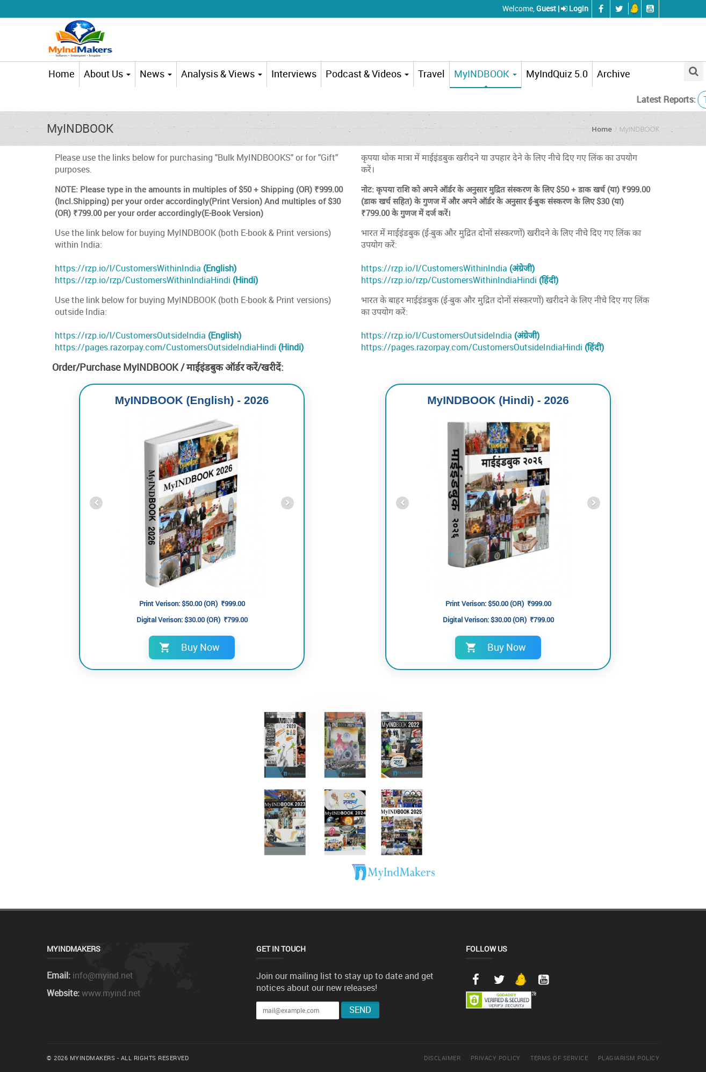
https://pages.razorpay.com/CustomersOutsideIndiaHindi (179, 347)
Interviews (293, 73)
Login (578, 8)
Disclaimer (442, 1058)
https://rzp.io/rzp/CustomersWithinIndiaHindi (156, 280)
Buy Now (189, 647)
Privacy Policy (496, 1058)
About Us (107, 73)
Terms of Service (559, 1058)
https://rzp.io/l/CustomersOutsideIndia (148, 335)
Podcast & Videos (367, 73)
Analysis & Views (221, 73)
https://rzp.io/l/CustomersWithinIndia (145, 268)
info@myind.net (103, 975)
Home (61, 73)
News (156, 73)
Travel (431, 73)
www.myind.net (111, 993)
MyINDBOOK (485, 73)
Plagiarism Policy (629, 1058)
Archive (613, 73)
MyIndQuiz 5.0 (557, 73)
